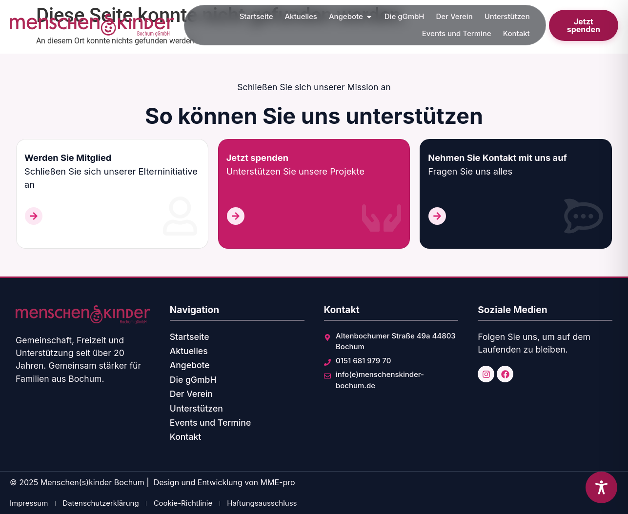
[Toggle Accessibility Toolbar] (601, 487)
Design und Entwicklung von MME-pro (224, 482)
